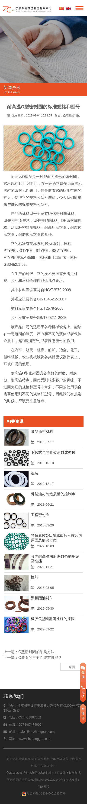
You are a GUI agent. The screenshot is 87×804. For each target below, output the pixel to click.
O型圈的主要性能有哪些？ (40, 658)
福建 (46, 765)
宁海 (34, 759)
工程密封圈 (40, 515)
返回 (72, 667)
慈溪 (21, 759)
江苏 (65, 759)
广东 (40, 765)
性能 (34, 577)
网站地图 (21, 779)
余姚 (27, 759)
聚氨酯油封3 (41, 598)
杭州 (46, 759)
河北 (34, 765)
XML (31, 779)
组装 (34, 473)
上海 (72, 759)
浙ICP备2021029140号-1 (49, 779)
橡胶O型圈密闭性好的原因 (52, 619)
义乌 (59, 759)
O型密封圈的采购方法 (36, 652)
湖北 (53, 765)
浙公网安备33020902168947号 (43, 793)
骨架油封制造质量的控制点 (53, 494)
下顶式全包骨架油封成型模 (53, 452)
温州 (40, 759)
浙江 (8, 759)
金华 (53, 759)
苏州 (78, 759)
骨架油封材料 (42, 432)
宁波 (15, 759)
